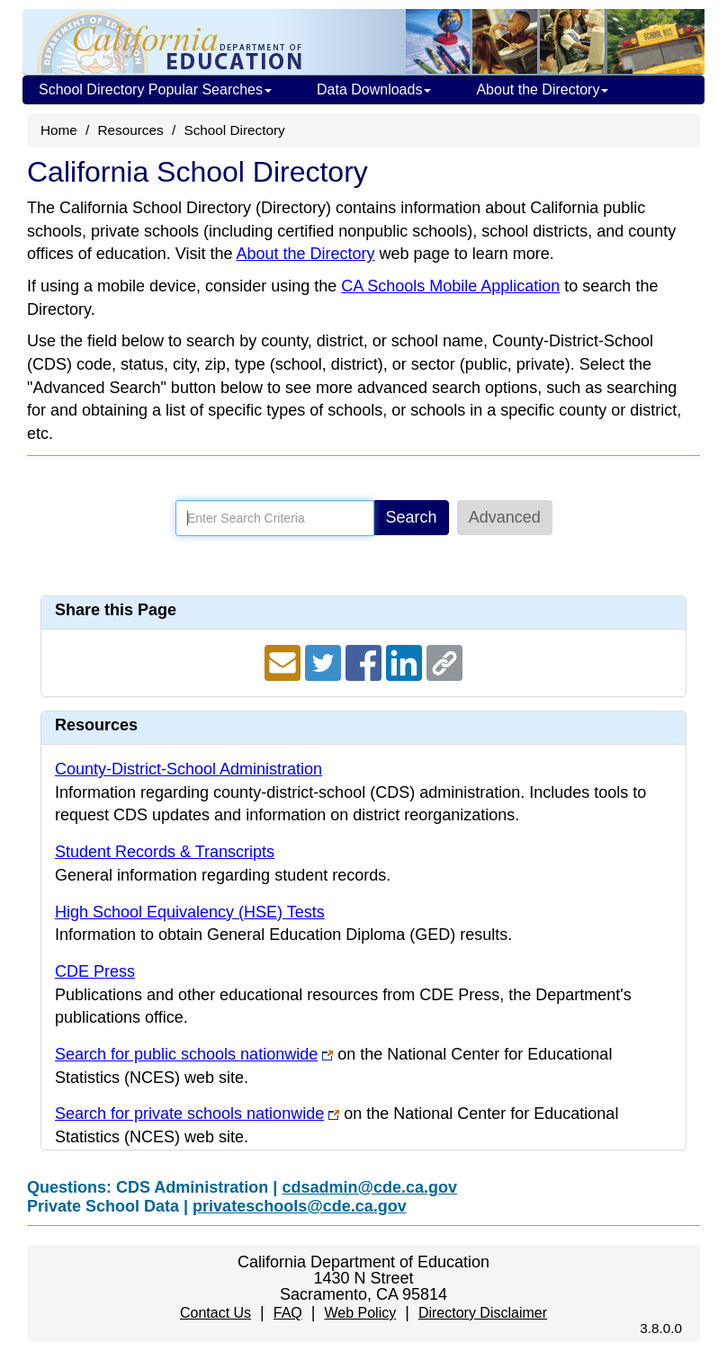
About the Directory (542, 89)
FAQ (288, 1312)
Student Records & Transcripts (164, 852)
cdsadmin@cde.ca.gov (369, 1187)
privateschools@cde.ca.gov (300, 1206)
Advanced (505, 517)
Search (411, 517)
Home (58, 130)
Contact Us (215, 1312)
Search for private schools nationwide (189, 1114)
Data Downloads (374, 89)
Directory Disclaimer (482, 1312)
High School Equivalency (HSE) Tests (190, 912)
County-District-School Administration (188, 769)
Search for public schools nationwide (186, 1054)
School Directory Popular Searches (155, 89)
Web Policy (360, 1312)
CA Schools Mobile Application (450, 286)
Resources (131, 130)
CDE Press (95, 971)
